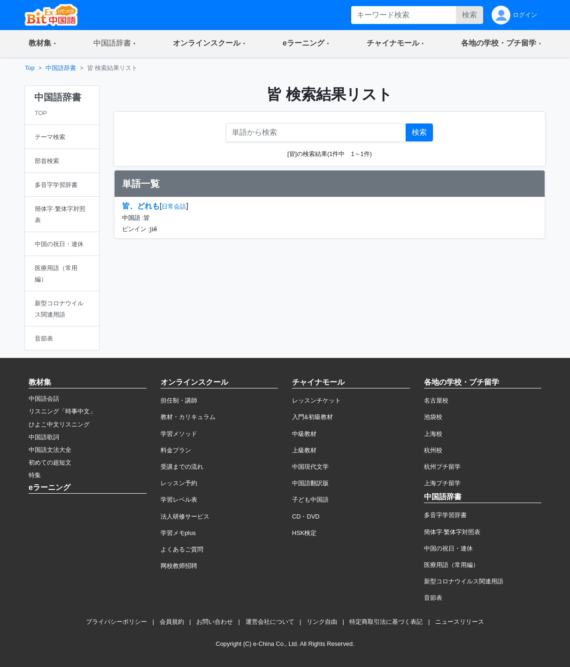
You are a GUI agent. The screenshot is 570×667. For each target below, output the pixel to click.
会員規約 (172, 621)
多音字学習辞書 (445, 515)
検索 (469, 15)
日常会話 (174, 206)
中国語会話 (44, 398)
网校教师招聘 (179, 565)
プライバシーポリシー (116, 621)
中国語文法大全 (50, 449)
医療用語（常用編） (451, 564)
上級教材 (304, 450)
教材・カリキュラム (188, 416)
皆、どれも (141, 206)
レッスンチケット (316, 400)
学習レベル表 (179, 499)
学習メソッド (179, 433)
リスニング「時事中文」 (62, 411)
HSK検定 (304, 532)
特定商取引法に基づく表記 (386, 621)
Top (30, 67)
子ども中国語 (310, 499)
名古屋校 (436, 400)
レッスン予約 (179, 483)
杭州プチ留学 (442, 466)
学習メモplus (178, 532)
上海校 (433, 433)
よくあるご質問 (182, 549)
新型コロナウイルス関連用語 (463, 581)
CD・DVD (306, 516)
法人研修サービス (185, 516)
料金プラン (176, 450)
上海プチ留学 (442, 483)
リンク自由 (322, 621)
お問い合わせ (214, 621)
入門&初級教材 (312, 416)
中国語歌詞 (44, 437)
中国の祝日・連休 (448, 548)
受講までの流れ (182, 466)
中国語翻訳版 (310, 483)
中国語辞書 (61, 67)
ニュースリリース (459, 621)
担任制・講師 (179, 400)
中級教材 (304, 433)
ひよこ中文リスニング (59, 424)
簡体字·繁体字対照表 (452, 531)
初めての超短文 (50, 462)
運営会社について (270, 621)
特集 (35, 475)
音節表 (433, 597)
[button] (42, 43)
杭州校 (433, 450)
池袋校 (433, 416)
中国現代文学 (310, 466)
